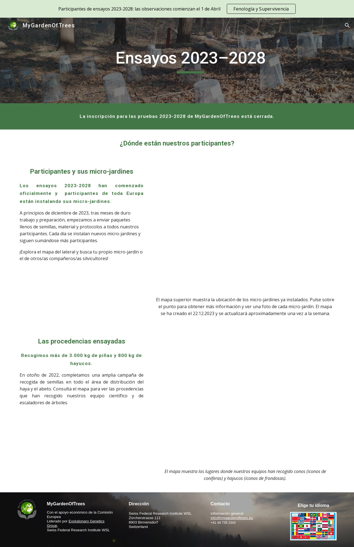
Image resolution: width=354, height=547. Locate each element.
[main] (190, 60)
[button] (347, 25)
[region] (177, 9)
